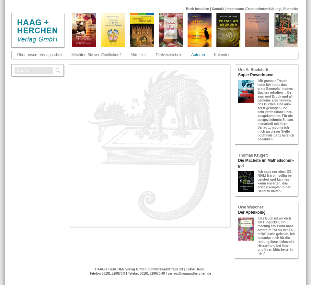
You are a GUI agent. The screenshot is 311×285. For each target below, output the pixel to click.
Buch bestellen (197, 9)
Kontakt (218, 9)
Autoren (198, 55)
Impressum (235, 9)
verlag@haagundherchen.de (189, 273)
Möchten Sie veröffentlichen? (97, 55)
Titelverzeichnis (169, 55)
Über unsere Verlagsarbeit (39, 55)
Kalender (222, 55)
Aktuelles (138, 55)
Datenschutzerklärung (264, 9)
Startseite (290, 9)
